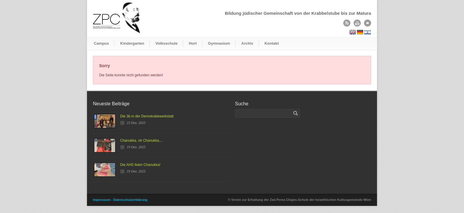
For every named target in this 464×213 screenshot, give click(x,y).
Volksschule (166, 43)
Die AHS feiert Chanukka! (140, 165)
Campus (101, 43)
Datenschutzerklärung (130, 199)
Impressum (101, 199)
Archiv (247, 43)
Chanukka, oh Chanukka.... (141, 140)
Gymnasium (219, 43)
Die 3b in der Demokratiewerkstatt (147, 116)
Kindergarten (132, 43)
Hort (193, 43)
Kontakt (272, 43)
